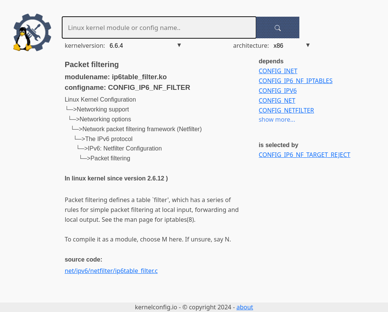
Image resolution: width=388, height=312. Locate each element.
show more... (277, 119)
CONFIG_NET (277, 100)
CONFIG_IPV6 (278, 90)
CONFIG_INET (278, 71)
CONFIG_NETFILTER (286, 110)
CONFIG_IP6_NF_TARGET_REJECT (304, 155)
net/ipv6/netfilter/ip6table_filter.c (111, 271)
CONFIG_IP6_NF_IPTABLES (296, 81)
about (244, 307)
